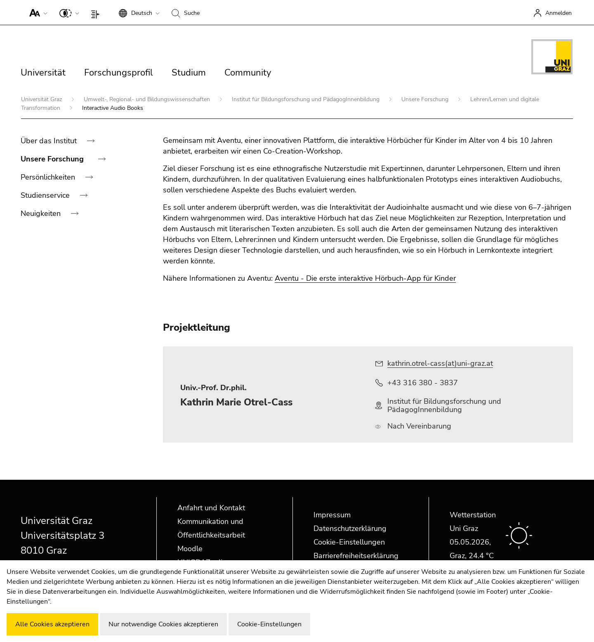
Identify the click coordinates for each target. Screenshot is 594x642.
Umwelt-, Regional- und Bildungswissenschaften (148, 99)
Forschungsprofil (118, 72)
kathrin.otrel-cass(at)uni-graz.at (440, 363)
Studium (189, 72)
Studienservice (46, 195)
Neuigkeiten (42, 213)
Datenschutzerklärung (350, 528)
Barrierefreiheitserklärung (356, 556)
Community (247, 72)
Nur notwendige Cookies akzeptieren (163, 624)
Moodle (190, 549)
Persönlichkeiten (49, 177)
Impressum (332, 515)
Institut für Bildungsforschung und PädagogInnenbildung (306, 99)
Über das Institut (50, 141)
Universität (43, 72)
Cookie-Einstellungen (349, 542)
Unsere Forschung (425, 99)
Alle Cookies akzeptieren (52, 624)
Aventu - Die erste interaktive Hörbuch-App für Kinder (365, 278)
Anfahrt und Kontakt (211, 508)
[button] (36, 12)
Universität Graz (42, 99)
